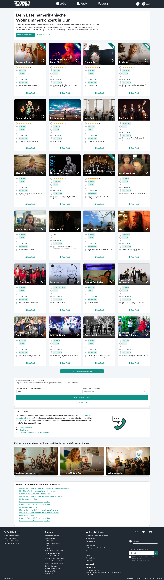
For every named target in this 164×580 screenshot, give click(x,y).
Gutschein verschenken (11, 543)
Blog (87, 550)
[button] (145, 4)
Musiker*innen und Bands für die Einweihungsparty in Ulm (41, 496)
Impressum (130, 578)
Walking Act (49, 574)
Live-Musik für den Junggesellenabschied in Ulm (37, 491)
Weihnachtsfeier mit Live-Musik (55, 551)
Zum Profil (31, 93)
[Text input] (141, 553)
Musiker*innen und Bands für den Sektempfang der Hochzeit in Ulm (44, 488)
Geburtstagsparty (50, 538)
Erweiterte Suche (82, 403)
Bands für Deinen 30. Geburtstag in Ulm (34, 518)
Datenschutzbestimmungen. (141, 560)
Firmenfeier (48, 548)
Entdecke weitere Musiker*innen (82, 371)
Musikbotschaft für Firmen (53, 556)
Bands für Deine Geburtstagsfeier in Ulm (34, 494)
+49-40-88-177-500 (27, 427)
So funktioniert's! (43, 34)
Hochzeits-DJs (49, 546)
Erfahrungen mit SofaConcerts (96, 548)
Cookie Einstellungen (155, 578)
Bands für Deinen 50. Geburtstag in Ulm (34, 502)
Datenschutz (139, 578)
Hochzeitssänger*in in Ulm (29, 507)
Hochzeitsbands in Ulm (28, 499)
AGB (146, 578)
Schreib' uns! (23, 430)
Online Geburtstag (51, 566)
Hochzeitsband (49, 541)
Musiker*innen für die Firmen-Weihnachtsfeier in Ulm (39, 510)
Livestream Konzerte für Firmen (55, 561)
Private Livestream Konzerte (54, 563)
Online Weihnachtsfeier (52, 553)
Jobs (87, 553)
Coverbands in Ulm (26, 515)
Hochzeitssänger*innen (52, 543)
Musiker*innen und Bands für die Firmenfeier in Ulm (39, 513)
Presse (88, 555)
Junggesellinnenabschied (53, 569)
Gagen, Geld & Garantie (11, 541)
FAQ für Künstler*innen (11, 536)
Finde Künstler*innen (25, 35)
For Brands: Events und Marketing (97, 536)
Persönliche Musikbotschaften (54, 558)
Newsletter (89, 561)
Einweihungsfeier (50, 571)
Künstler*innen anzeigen (82, 398)
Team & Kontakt (91, 545)
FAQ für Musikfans (10, 538)
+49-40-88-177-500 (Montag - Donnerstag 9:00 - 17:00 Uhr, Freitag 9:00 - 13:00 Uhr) (103, 572)
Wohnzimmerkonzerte (52, 536)
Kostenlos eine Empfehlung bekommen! (34, 432)
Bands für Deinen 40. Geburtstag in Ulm (34, 521)
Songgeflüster (90, 538)
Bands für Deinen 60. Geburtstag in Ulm (34, 504)
